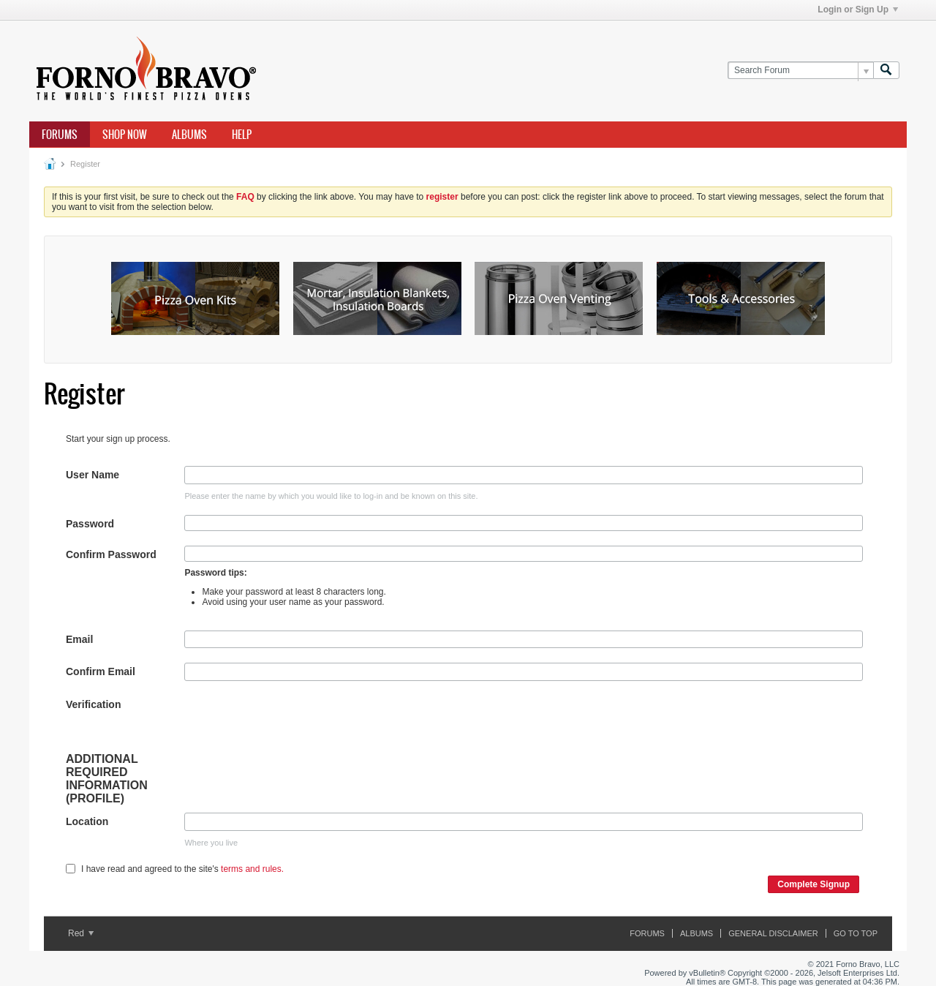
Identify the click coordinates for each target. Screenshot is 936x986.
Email (79, 639)
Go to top (856, 933)
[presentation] (295, 724)
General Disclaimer (773, 933)
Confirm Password (111, 554)
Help (242, 135)
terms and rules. (252, 869)
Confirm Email (100, 671)
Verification (93, 704)
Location (87, 821)
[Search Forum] (800, 70)
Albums (189, 135)
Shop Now (124, 135)
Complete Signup (813, 884)
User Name (92, 475)
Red (81, 933)
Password (90, 524)
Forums (60, 135)
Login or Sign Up (858, 9)
